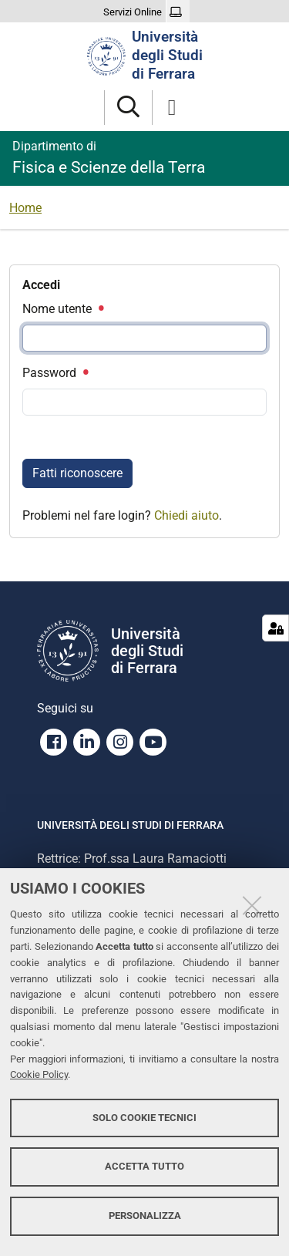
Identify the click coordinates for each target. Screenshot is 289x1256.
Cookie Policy (39, 1074)
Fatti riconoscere (77, 473)
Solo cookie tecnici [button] (144, 1117)
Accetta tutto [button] (144, 1166)
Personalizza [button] (145, 1215)
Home (25, 207)
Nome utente (62, 308)
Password (54, 372)
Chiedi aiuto (186, 515)
